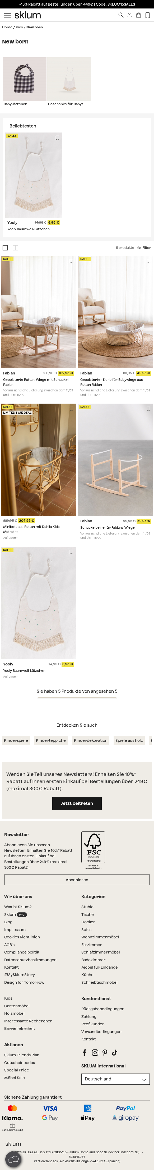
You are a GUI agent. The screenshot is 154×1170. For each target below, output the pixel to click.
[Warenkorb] (138, 15)
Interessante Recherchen (28, 1021)
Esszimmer (91, 945)
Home (7, 27)
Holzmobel (14, 1013)
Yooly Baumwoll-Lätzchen (28, 229)
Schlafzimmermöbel (100, 952)
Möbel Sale (14, 1078)
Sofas (86, 930)
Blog (8, 922)
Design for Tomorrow (24, 982)
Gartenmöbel (17, 1006)
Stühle (87, 907)
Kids (19, 27)
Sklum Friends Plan (21, 1055)
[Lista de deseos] (147, 15)
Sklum (15, 914)
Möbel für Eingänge (99, 967)
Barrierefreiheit (19, 1028)
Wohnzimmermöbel (100, 937)
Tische (87, 914)
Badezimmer (93, 960)
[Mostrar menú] (7, 15)
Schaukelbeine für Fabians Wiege (107, 527)
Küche (87, 975)
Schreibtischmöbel (99, 982)
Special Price (16, 1070)
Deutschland (98, 1078)
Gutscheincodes (19, 1063)
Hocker (88, 922)
